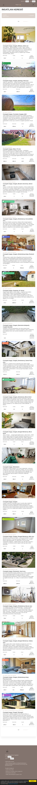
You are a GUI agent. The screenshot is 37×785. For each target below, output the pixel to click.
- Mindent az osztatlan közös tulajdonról (13, 771)
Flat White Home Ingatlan (11, 755)
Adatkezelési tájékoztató (16, 783)
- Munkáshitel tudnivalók (10, 772)
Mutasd (27, 1)
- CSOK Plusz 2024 (9, 769)
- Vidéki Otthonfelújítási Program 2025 (13, 774)
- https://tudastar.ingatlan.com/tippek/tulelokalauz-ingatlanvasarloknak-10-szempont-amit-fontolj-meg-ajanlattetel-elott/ (16, 764)
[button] (18, 4)
